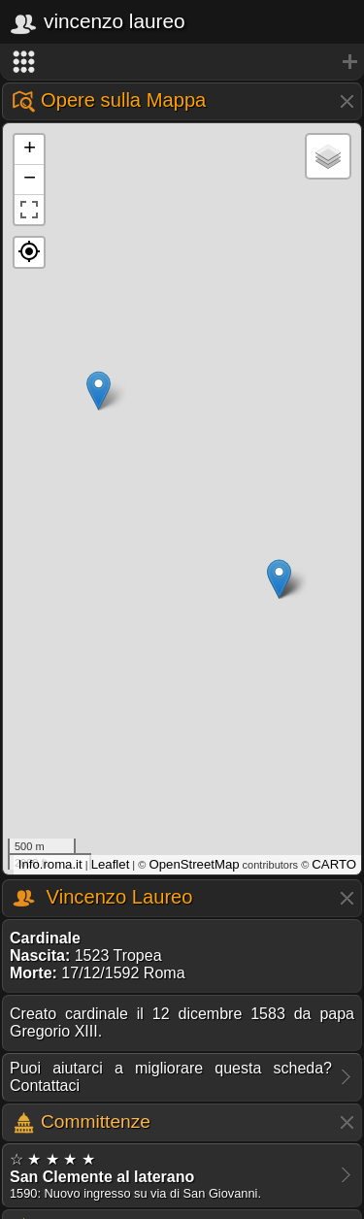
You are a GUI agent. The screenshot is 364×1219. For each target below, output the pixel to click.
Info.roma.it (50, 864)
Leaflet (110, 864)
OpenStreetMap (194, 864)
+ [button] (29, 149)
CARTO (334, 864)
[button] (29, 252)
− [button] (29, 179)
